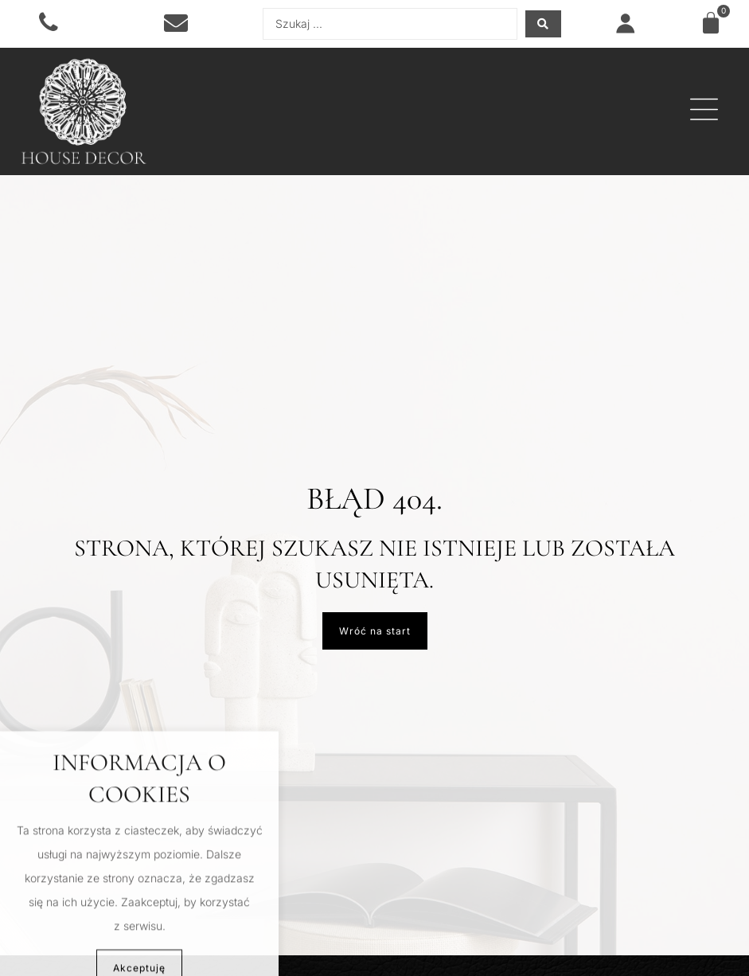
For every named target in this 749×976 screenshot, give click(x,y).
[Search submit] (543, 23)
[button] (704, 111)
